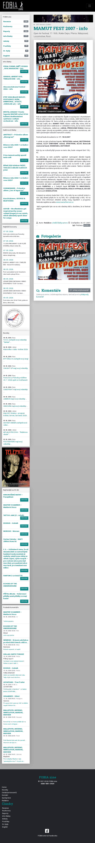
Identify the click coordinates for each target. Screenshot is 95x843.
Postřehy (5, 821)
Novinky (5, 790)
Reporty (5, 813)
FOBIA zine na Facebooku (47, 832)
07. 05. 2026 (8, 231)
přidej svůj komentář (79, 290)
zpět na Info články (42, 24)
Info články (6, 816)
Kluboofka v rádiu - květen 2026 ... (15, 349)
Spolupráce (6, 798)
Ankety (4, 819)
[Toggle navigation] (89, 5)
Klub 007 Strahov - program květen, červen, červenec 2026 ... (15, 413)
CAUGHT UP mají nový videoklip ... (15, 368)
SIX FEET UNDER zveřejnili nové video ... (15, 423)
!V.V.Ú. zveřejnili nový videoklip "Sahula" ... (15, 340)
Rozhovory (6, 811)
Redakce (5, 800)
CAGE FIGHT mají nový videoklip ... (15, 389)
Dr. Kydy (5, 824)
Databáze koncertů (9, 792)
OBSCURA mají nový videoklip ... (15, 405)
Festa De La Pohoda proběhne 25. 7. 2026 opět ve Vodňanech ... (15, 379)
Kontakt (5, 795)
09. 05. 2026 (8, 298)
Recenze (5, 808)
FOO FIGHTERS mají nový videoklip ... (12, 442)
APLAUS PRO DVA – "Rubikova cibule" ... (15, 432)
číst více (24, 71)
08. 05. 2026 (8, 260)
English (5, 827)
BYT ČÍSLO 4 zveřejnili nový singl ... (15, 359)
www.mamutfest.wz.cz (64, 202)
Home (4, 787)
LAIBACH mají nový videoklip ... (15, 398)
